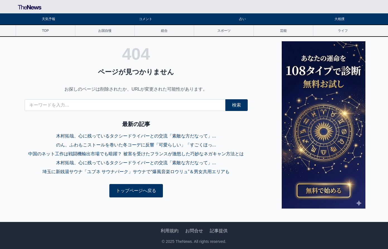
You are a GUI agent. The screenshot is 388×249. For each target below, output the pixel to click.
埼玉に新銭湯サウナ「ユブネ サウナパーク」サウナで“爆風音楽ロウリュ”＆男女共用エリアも (136, 171)
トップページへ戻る (136, 190)
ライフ (343, 31)
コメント (145, 19)
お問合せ (194, 230)
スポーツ (224, 31)
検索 (236, 105)
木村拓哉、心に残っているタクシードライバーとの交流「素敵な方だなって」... (136, 136)
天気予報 (48, 19)
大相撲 (339, 19)
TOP (45, 31)
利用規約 (170, 230)
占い (242, 19)
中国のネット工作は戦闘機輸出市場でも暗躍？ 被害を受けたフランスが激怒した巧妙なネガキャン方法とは (136, 153)
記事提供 (219, 230)
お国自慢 (105, 31)
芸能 (283, 31)
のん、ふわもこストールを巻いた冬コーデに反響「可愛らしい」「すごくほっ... (136, 144)
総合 (164, 31)
